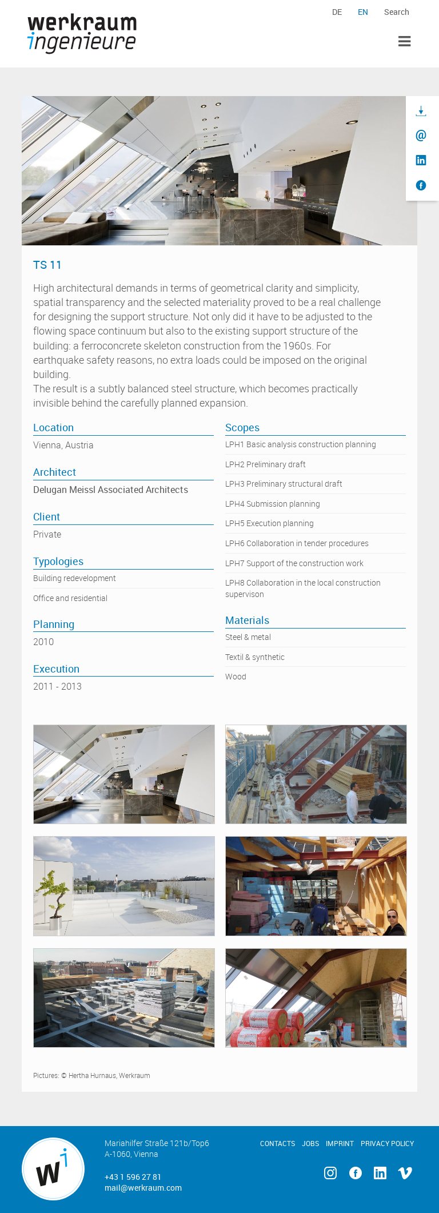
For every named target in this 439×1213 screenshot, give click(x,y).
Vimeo (404, 1173)
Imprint (340, 1143)
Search (396, 11)
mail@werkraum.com (143, 1187)
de (337, 11)
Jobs (310, 1143)
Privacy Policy (387, 1143)
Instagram (330, 1173)
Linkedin (380, 1173)
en (363, 11)
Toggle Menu (404, 41)
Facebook (355, 1173)
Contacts (277, 1143)
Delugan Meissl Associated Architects (110, 489)
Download (421, 111)
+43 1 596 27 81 (133, 1176)
